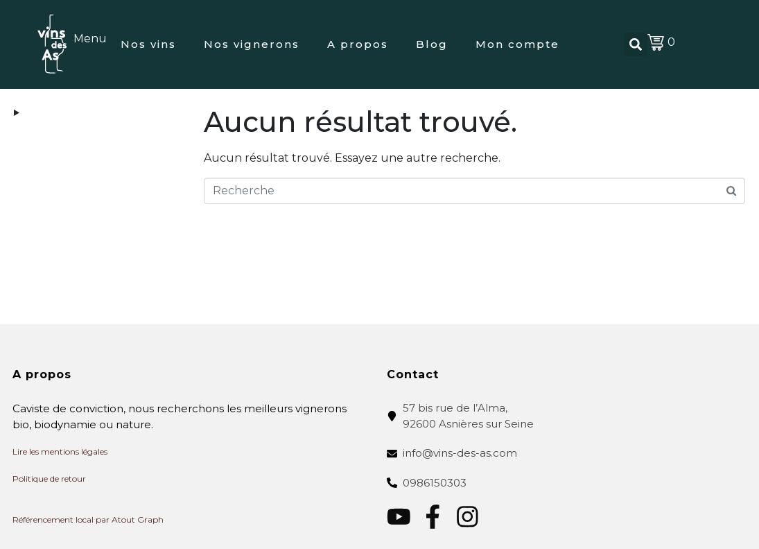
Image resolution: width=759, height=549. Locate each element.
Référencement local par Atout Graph (88, 519)
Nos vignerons (251, 44)
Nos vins (148, 44)
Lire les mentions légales (59, 451)
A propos (357, 44)
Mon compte (517, 44)
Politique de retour (49, 478)
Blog (432, 44)
